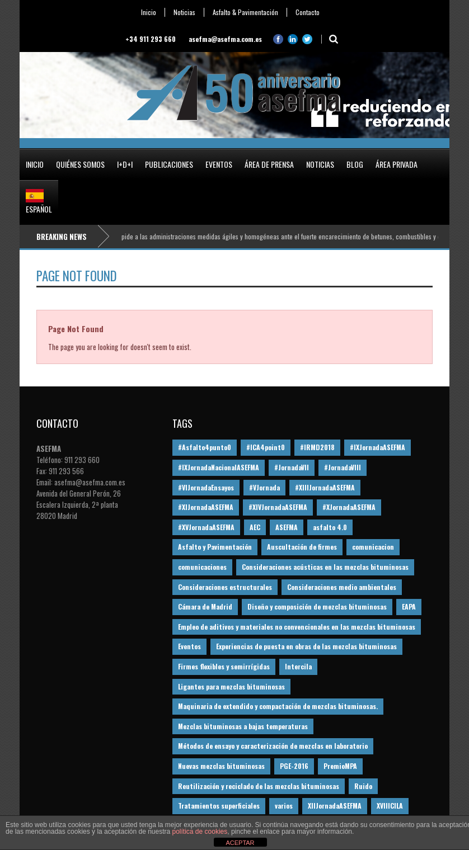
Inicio (148, 12)
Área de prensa (269, 164)
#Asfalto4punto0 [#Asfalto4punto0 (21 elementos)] (204, 447)
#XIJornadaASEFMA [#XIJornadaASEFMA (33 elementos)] (205, 507)
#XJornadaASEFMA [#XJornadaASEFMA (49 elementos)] (349, 507)
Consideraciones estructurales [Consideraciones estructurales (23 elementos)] (225, 587)
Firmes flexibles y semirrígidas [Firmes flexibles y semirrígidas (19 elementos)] (224, 666)
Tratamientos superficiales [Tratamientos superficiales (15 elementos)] (219, 805)
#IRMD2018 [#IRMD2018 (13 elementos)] (317, 447)
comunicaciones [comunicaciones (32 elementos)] (202, 567)
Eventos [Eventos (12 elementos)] (189, 646)
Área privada (397, 164)
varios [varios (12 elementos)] (284, 805)
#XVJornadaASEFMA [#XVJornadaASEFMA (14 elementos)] (206, 527)
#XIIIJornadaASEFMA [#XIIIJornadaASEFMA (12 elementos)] (325, 487)
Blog (354, 164)
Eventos (218, 164)
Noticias (184, 12)
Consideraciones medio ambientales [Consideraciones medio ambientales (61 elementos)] (341, 587)
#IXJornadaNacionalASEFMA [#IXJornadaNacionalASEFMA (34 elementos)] (218, 467)
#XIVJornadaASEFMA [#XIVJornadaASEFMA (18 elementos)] (277, 507)
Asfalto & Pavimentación (245, 12)
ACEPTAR (240, 842)
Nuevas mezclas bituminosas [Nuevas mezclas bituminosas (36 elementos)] (221, 766)
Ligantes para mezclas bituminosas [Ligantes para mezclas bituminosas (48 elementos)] (231, 686)
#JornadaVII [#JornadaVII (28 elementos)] (291, 467)
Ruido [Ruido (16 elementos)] (363, 786)
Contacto (308, 12)
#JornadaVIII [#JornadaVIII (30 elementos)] (342, 467)
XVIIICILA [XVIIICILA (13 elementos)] (390, 805)
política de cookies (200, 831)
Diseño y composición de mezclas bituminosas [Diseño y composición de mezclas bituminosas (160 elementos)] (317, 606)
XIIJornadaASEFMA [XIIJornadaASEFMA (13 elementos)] (335, 805)
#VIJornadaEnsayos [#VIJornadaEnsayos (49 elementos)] (206, 487)
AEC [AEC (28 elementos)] (255, 527)
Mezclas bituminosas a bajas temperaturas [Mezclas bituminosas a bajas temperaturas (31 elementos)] (243, 726)
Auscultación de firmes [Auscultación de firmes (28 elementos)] (302, 546)
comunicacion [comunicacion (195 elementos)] (373, 546)
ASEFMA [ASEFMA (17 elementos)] (286, 527)
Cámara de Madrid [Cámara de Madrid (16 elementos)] (205, 606)
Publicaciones (169, 164)
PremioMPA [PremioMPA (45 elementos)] (340, 766)
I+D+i (125, 164)
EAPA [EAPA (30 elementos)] (409, 606)
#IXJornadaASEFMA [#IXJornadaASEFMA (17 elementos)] (377, 447)
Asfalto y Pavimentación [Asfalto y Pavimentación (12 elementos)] (215, 546)
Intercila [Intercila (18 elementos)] (298, 666)
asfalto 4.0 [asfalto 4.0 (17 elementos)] (330, 527)
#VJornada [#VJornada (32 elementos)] (264, 487)
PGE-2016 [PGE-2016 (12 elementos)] (294, 766)
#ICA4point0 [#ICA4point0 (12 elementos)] (265, 447)
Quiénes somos (80, 164)
